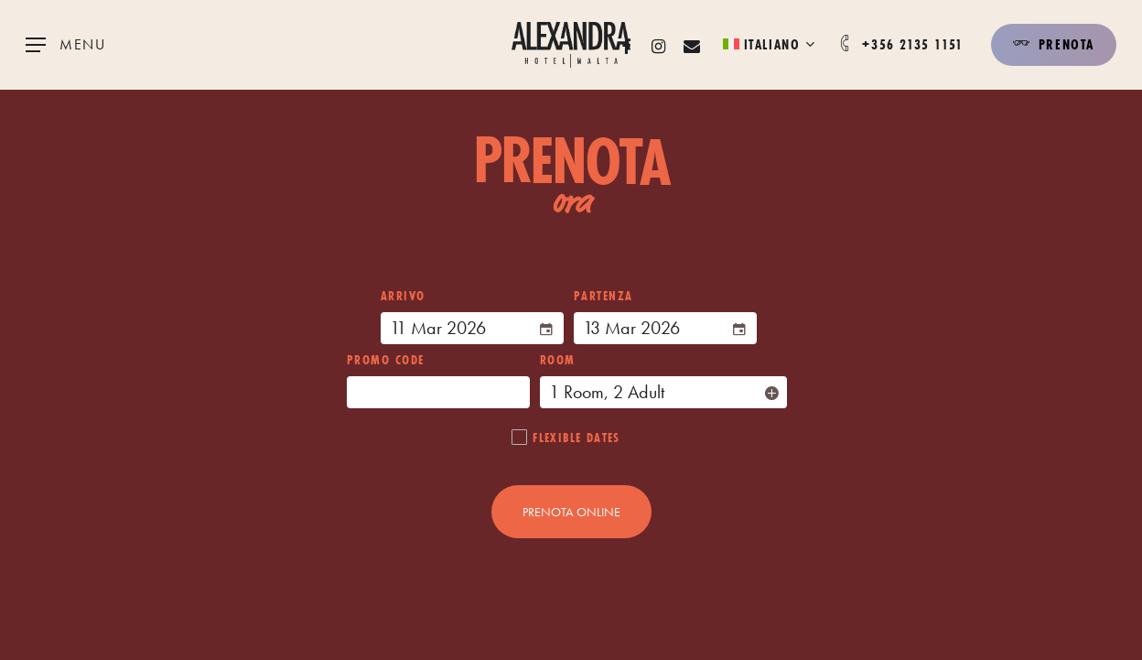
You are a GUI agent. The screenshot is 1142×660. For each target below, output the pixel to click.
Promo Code (386, 360)
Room (558, 360)
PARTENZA (603, 296)
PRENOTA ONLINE (571, 511)
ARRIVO (403, 296)
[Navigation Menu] (65, 45)
